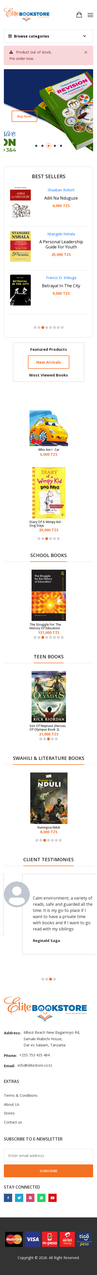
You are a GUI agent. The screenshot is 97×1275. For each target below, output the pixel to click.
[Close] (86, 52)
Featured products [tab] (48, 349)
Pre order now (21, 58)
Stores (9, 1113)
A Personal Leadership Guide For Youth (61, 244)
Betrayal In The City (61, 285)
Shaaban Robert (61, 189)
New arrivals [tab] (48, 362)
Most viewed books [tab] (48, 375)
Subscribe (48, 1171)
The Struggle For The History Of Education (45, 626)
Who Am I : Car (48, 450)
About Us (11, 1104)
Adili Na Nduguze (61, 198)
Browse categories (28, 36)
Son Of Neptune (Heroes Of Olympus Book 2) (47, 728)
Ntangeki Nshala (61, 233)
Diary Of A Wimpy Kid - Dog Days (46, 524)
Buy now (24, 116)
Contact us (13, 1122)
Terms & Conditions (21, 1095)
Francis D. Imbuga (61, 277)
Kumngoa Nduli (55, 827)
